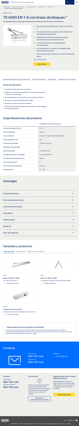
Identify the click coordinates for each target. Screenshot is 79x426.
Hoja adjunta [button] (38, 213)
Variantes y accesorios (67, 79)
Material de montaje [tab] (35, 251)
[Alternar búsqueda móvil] (67, 2)
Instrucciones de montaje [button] (38, 207)
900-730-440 (35, 356)
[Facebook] (74, 420)
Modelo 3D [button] (38, 226)
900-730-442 (35, 362)
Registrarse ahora (64, 394)
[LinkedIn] (69, 420)
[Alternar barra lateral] (72, 2)
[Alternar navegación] (76, 2)
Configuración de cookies (54, 423)
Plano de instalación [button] (38, 233)
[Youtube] (76, 420)
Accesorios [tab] (21, 251)
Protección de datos (42, 423)
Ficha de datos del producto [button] (38, 200)
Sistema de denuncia (29, 423)
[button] (64, 420)
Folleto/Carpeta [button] (38, 220)
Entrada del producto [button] (38, 193)
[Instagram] (72, 420)
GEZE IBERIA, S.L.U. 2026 (17, 423)
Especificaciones (39, 79)
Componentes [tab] (9, 251)
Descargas (52, 79)
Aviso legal (68, 423)
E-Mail (35, 333)
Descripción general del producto (16, 79)
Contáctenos (41, 64)
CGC (36, 423)
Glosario (63, 423)
